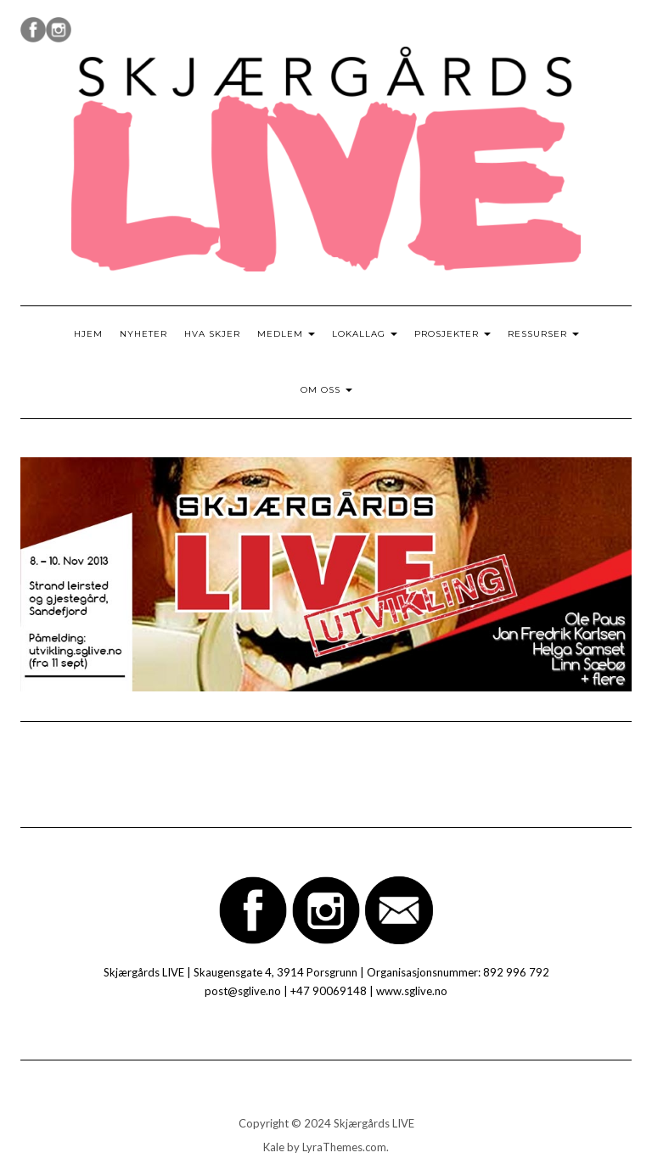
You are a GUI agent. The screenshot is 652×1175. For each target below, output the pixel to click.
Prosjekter (452, 333)
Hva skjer (212, 333)
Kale (273, 1147)
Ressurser (543, 333)
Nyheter (143, 333)
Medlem (286, 333)
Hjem (88, 333)
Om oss (326, 389)
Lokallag (364, 333)
